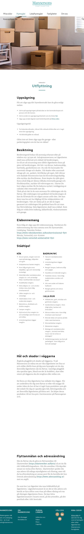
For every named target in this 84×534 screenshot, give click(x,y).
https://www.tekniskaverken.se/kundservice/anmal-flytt (42, 232)
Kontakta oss (22, 519)
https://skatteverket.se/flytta (42, 463)
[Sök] (82, 19)
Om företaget (22, 517)
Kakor (38, 519)
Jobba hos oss (40, 517)
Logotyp (38, 524)
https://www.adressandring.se (50, 476)
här (56, 116)
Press (37, 522)
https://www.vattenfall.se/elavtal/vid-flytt (35, 238)
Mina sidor (55, 119)
